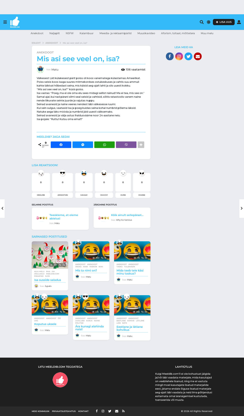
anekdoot (92, 264)
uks (36, 321)
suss (47, 276)
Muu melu (207, 33)
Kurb (123, 195)
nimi (101, 267)
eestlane (121, 321)
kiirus (89, 321)
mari (85, 267)
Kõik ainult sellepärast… (120, 216)
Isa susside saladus (47, 280)
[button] (5, 22)
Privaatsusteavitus (64, 411)
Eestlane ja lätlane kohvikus (130, 328)
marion (93, 267)
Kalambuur (87, 33)
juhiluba (80, 321)
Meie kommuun (40, 411)
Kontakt (83, 411)
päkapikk (39, 276)
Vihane (141, 195)
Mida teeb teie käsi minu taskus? (130, 272)
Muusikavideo (146, 33)
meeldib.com (52, 274)
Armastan (63, 195)
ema (48, 271)
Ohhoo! (104, 195)
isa (53, 271)
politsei (79, 323)
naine (97, 321)
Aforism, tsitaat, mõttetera (178, 33)
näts (124, 323)
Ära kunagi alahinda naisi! (89, 328)
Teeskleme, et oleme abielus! (65, 216)
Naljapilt (54, 33)
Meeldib (41, 195)
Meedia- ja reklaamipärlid (115, 33)
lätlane (140, 321)
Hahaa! (83, 195)
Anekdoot (37, 33)
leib (119, 323)
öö (59, 318)
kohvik (130, 321)
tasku (120, 267)
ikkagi (78, 267)
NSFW (70, 33)
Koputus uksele (45, 324)
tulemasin (129, 267)
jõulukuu (39, 274)
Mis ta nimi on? (86, 270)
